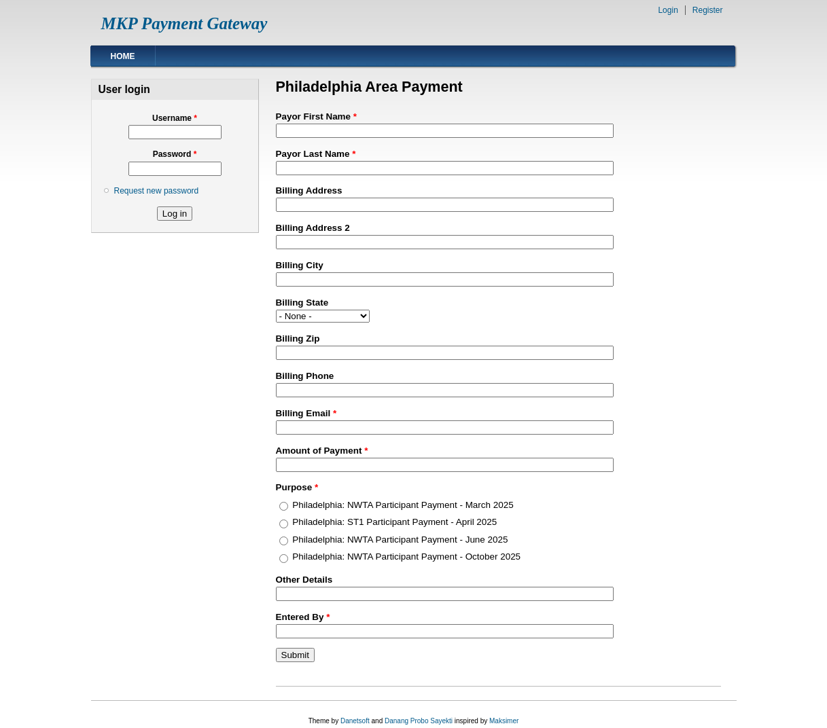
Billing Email (306, 413)
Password (175, 154)
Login (668, 10)
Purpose (297, 487)
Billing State (302, 302)
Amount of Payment (322, 450)
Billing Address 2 (313, 228)
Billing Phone (305, 376)
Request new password (156, 191)
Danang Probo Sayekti (419, 721)
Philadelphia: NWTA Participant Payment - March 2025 (402, 505)
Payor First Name (316, 116)
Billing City (299, 265)
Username (174, 118)
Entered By (303, 617)
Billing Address (309, 190)
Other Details (304, 580)
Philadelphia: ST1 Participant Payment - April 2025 (394, 522)
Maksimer (503, 721)
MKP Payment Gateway (184, 23)
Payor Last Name (316, 154)
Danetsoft (355, 721)
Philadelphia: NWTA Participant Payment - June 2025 (400, 539)
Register (707, 10)
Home (123, 56)
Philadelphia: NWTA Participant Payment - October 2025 (406, 556)
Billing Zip (298, 338)
